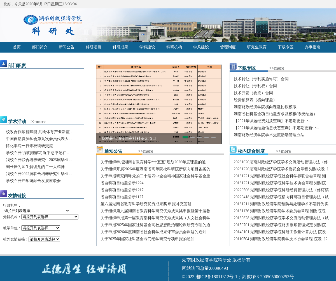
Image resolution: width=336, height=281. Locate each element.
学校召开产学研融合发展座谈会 (33, 181)
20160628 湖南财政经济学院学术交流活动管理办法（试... (283, 218)
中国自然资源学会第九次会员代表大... (39, 139)
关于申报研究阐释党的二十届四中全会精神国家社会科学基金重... (157, 176)
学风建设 (201, 47)
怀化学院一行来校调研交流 (29, 146)
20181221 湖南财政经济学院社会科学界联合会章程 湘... (281, 176)
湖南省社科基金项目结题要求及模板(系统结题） (276, 114)
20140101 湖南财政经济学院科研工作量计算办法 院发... (281, 232)
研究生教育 (257, 47)
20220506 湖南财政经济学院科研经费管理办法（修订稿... (283, 190)
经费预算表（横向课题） (255, 100)
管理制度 (228, 47)
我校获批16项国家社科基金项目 (128, 138)
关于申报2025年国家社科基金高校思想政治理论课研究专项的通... (157, 225)
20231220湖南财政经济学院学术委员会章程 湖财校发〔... (283, 169)
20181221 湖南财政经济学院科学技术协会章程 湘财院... (281, 183)
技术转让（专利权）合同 (255, 86)
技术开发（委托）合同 (253, 93)
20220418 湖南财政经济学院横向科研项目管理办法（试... (283, 197)
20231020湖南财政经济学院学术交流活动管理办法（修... (282, 162)
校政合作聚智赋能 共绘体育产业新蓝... (39, 132)
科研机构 (174, 47)
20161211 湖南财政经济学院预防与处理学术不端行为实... (283, 204)
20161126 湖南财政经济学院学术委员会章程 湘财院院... (281, 211)
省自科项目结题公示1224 (122, 183)
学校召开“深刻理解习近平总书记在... (37, 153)
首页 (17, 47)
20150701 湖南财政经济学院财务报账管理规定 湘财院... (281, 225)
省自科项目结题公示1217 (122, 190)
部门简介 (40, 47)
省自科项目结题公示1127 (122, 197)
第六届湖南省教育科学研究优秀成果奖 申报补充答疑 (146, 204)
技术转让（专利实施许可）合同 (261, 79)
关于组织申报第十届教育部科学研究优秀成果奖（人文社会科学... (157, 218)
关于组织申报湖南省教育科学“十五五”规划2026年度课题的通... (155, 162)
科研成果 (120, 47)
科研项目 (93, 47)
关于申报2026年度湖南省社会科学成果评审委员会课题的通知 (153, 232)
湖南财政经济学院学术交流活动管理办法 (269, 135)
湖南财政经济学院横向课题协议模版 (265, 107)
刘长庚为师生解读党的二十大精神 (35, 167)
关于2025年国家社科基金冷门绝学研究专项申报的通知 (148, 239)
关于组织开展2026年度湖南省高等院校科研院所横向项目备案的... (157, 169)
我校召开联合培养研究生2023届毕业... (39, 160)
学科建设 (147, 47)
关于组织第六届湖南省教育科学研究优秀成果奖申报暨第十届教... (157, 211)
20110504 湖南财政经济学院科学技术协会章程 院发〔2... (282, 239)
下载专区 (285, 47)
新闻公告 (66, 47)
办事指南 (312, 47)
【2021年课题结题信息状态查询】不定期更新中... (276, 128)
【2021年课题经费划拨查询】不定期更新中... (272, 121)
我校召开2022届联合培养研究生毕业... (39, 174)
